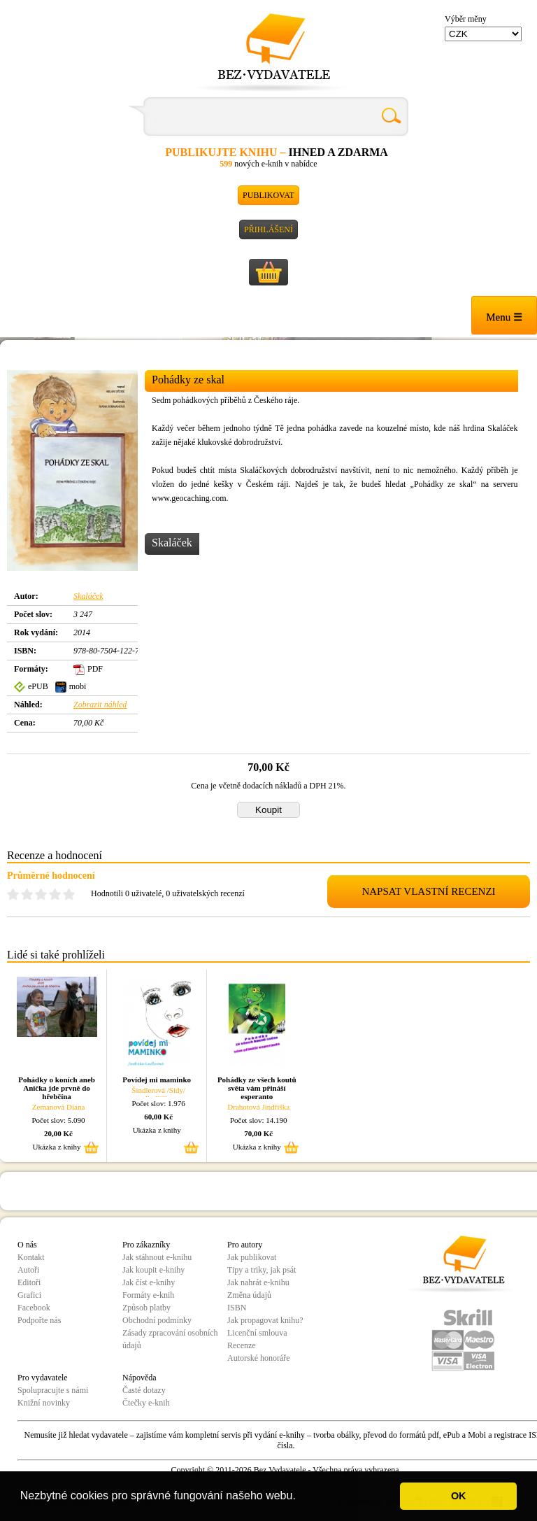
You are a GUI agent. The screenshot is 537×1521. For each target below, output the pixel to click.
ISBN (236, 1308)
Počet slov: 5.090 (58, 1120)
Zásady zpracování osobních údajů (170, 1339)
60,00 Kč (158, 1116)
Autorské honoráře (258, 1358)
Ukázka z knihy (57, 1146)
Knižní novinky (43, 1403)
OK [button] (458, 1495)
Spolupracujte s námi (52, 1390)
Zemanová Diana (58, 1107)
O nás (27, 1245)
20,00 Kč (58, 1133)
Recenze (241, 1345)
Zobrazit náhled (100, 704)
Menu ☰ (504, 317)
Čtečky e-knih (146, 1403)
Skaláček (88, 596)
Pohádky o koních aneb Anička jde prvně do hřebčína (56, 1088)
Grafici (29, 1295)
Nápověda (139, 1377)
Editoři (29, 1282)
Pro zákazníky (146, 1245)
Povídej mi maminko (156, 1079)
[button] (301, 1497)
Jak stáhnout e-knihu (157, 1257)
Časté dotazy (144, 1390)
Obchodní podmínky (157, 1320)
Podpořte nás (39, 1320)
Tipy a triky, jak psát (261, 1270)
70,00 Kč (258, 1133)
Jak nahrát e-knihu (258, 1282)
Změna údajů (249, 1295)
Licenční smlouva (257, 1333)
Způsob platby (146, 1308)
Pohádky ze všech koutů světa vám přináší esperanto (256, 1088)
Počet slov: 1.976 (158, 1103)
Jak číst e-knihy (148, 1282)
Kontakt (31, 1257)
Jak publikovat (251, 1257)
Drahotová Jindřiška (258, 1107)
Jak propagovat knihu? (265, 1320)
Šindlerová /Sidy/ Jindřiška (158, 1094)
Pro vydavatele (42, 1377)
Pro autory (244, 1245)
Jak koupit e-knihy (153, 1270)
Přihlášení (268, 229)
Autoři (28, 1270)
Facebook (33, 1308)
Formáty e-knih (148, 1295)
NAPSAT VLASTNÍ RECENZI (428, 891)
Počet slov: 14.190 (258, 1120)
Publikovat (268, 195)
